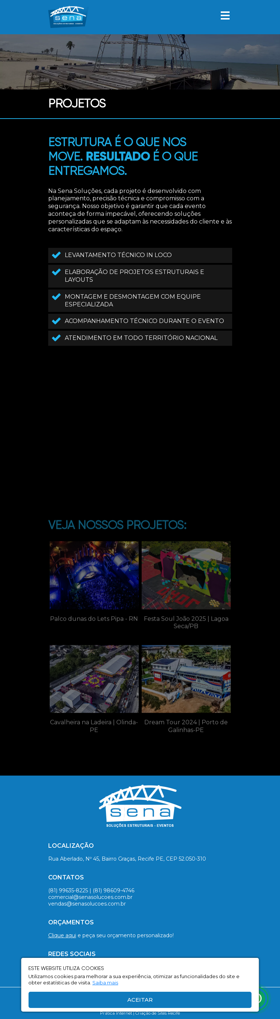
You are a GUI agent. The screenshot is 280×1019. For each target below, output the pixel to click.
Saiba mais (105, 982)
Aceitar (140, 999)
